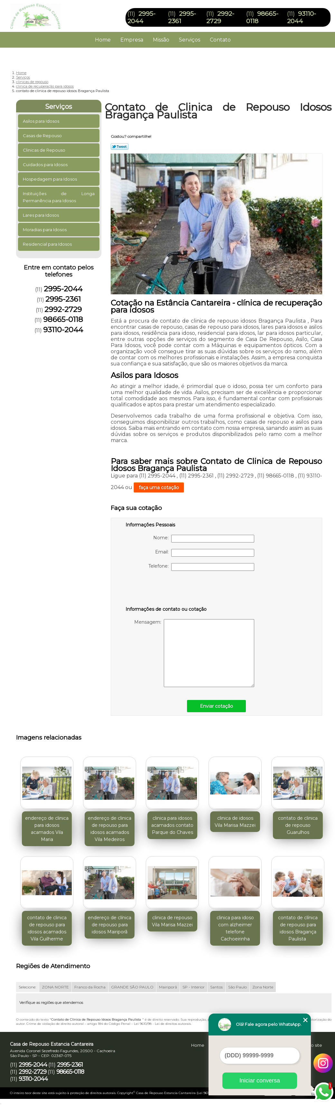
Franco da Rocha (90, 987)
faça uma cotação (159, 487)
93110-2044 (301, 17)
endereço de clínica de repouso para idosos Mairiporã (109, 925)
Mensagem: (194, 653)
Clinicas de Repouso (44, 150)
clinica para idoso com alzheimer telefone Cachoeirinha (235, 928)
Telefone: (201, 567)
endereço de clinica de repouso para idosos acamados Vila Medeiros (109, 828)
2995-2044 (141, 17)
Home (103, 40)
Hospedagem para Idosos (50, 179)
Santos (216, 987)
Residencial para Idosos (48, 244)
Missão (161, 40)
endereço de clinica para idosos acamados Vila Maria (47, 828)
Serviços (189, 40)
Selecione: (27, 987)
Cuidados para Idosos (46, 164)
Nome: (203, 539)
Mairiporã (168, 987)
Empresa (131, 40)
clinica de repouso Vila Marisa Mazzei (172, 921)
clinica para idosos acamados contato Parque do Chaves (172, 825)
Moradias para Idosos (45, 229)
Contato (220, 40)
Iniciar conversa (259, 1080)
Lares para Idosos (41, 215)
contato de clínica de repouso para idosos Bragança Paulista (298, 928)
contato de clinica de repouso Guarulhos (298, 825)
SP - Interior (193, 987)
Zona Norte (262, 987)
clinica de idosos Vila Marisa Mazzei (235, 821)
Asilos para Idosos (41, 121)
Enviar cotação (216, 706)
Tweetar (119, 146)
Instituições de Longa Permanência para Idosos (59, 197)
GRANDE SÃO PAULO (132, 987)
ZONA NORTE (55, 987)
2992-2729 (220, 17)
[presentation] (166, 589)
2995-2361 (63, 299)
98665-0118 (63, 319)
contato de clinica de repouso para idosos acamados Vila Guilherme (47, 928)
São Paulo (237, 987)
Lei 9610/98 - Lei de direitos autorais (162, 1024)
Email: (204, 553)
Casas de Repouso (43, 135)
